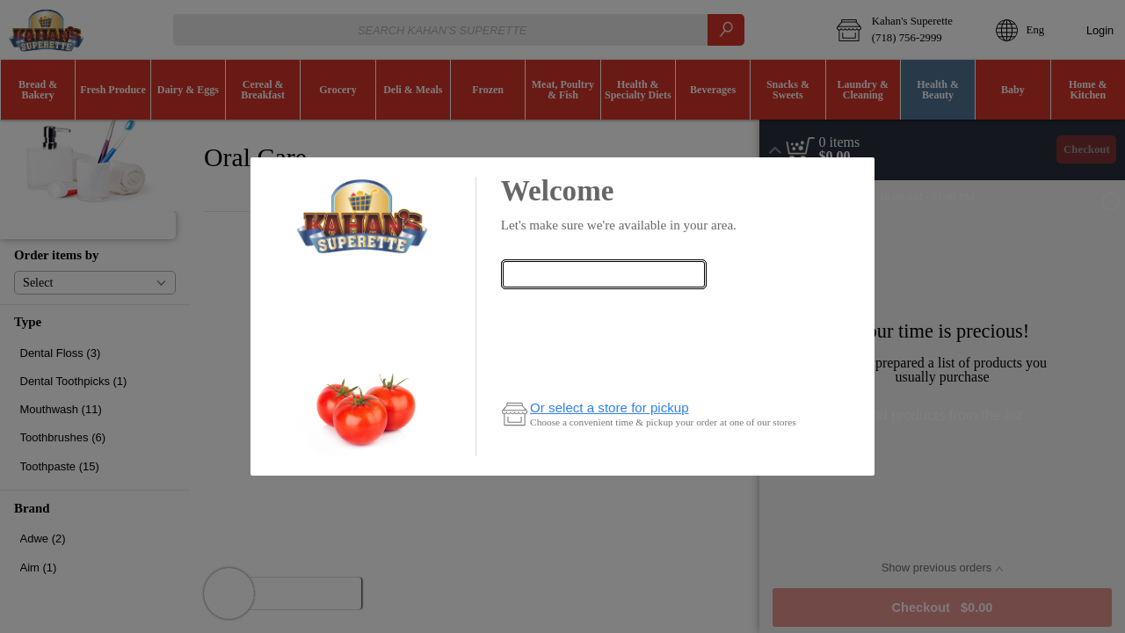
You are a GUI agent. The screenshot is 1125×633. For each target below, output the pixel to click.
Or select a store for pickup (609, 407)
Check (603, 309)
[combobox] (604, 274)
